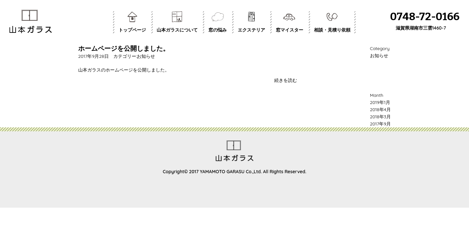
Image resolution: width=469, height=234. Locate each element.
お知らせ (146, 56)
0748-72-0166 (425, 16)
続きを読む (285, 80)
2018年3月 (380, 117)
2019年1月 (380, 102)
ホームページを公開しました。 (123, 48)
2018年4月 (380, 109)
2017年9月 (380, 124)
